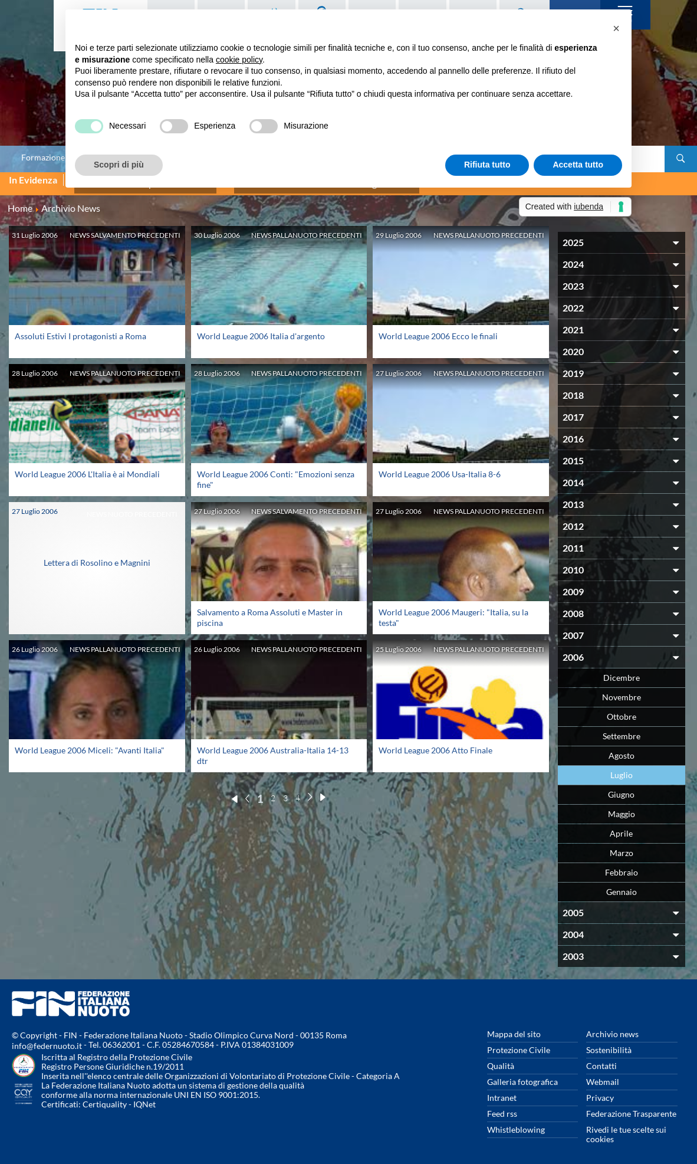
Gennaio (621, 885)
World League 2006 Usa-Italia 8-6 (440, 468)
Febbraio (621, 866)
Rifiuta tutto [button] (487, 164)
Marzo (621, 846)
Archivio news (612, 1027)
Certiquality (105, 1098)
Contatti (601, 1059)
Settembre (621, 729)
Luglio (621, 768)
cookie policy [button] (239, 59)
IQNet (144, 1098)
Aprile (621, 827)
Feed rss (502, 1107)
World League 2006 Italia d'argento (261, 329)
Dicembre (621, 671)
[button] (616, 28)
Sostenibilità (609, 1043)
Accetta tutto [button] (578, 164)
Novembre (621, 691)
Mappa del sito (514, 1027)
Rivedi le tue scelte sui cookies (626, 1127)
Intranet (502, 1091)
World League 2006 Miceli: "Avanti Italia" (90, 744)
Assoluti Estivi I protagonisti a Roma (80, 329)
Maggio (621, 807)
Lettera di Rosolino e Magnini (97, 556)
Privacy (600, 1091)
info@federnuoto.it (47, 1039)
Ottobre (621, 710)
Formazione (43, 157)
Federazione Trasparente (631, 1107)
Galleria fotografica (522, 1075)
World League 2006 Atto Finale (435, 744)
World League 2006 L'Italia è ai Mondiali (87, 468)
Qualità (500, 1059)
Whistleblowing (516, 1123)
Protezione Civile (518, 1043)
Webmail (602, 1075)
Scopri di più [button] (119, 164)
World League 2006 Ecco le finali (438, 329)
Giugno (621, 788)
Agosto (621, 749)
